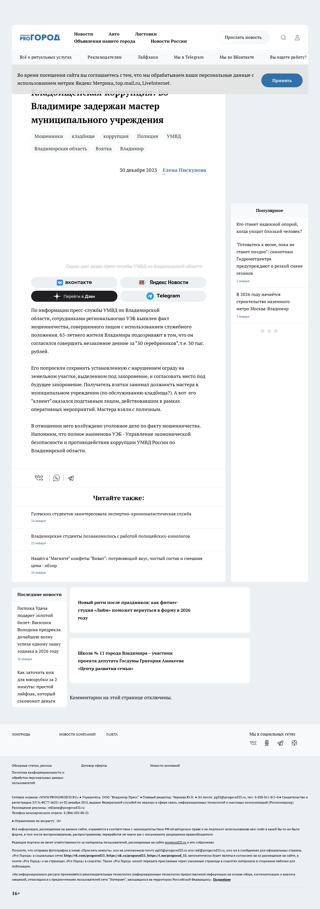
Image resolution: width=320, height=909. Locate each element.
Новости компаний (165, 765)
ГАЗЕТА (112, 734)
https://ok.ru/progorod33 (126, 855)
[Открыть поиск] (283, 37)
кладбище (83, 136)
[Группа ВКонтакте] (74, 282)
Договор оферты (94, 765)
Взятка (104, 148)
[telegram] (72, 478)
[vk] (39, 478)
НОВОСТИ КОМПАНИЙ (77, 734)
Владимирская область (60, 148)
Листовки (146, 34)
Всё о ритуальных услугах (46, 57)
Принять (282, 80)
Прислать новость (243, 37)
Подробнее (222, 879)
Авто (114, 34)
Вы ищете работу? (288, 57)
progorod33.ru (175, 842)
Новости (83, 34)
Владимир (132, 148)
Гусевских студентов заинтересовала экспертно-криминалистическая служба (118, 517)
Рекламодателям (105, 57)
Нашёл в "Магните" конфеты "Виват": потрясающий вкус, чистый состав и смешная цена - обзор (118, 566)
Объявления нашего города (104, 41)
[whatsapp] (56, 478)
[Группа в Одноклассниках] (267, 743)
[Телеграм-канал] (163, 296)
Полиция (147, 136)
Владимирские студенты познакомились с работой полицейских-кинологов (118, 540)
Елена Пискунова (184, 170)
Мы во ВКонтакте (237, 57)
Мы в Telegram (189, 57)
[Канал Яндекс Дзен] (74, 296)
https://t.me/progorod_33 (167, 855)
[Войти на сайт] (297, 37)
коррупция (116, 136)
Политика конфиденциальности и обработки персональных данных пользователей (38, 777)
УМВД (174, 136)
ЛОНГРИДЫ (21, 734)
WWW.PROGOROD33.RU (58, 797)
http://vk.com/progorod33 (84, 855)
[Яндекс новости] (163, 282)
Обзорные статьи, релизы (32, 765)
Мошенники (48, 136)
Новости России (169, 41)
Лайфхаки (148, 57)
